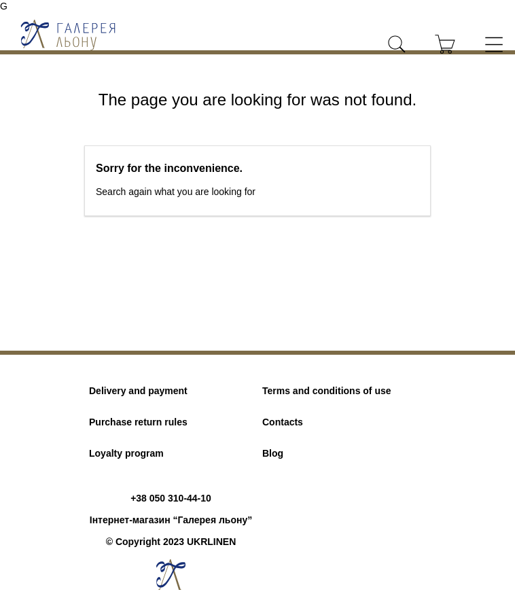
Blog (272, 453)
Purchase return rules (138, 422)
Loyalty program (126, 453)
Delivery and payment (138, 390)
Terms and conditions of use (326, 390)
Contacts (282, 422)
